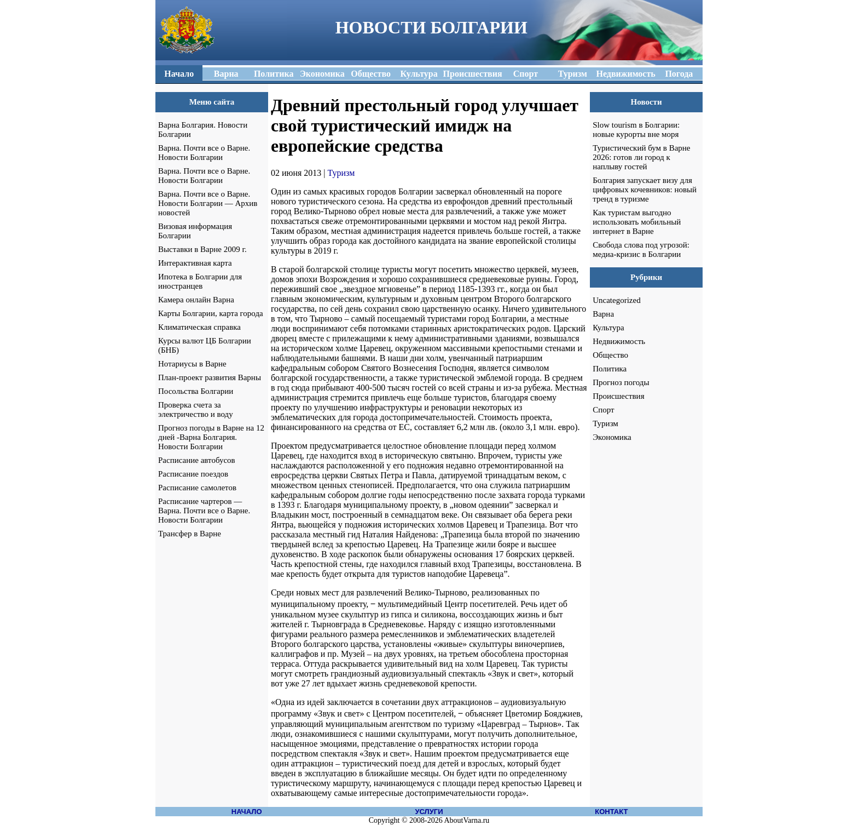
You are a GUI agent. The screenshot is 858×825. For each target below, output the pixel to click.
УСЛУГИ (429, 811)
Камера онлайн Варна (196, 299)
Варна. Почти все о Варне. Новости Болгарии (204, 153)
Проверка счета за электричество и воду (195, 409)
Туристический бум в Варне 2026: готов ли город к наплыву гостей (641, 157)
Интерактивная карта (195, 263)
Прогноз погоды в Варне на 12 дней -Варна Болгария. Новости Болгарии (211, 437)
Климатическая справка (199, 327)
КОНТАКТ (611, 811)
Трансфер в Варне (189, 533)
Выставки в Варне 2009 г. (202, 249)
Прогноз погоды (621, 382)
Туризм (341, 172)
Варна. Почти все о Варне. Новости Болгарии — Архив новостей (207, 203)
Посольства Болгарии (195, 391)
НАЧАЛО (246, 811)
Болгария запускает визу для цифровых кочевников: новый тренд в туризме (645, 189)
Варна (603, 314)
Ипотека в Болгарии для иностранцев (200, 281)
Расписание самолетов (197, 487)
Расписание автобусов (196, 460)
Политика (610, 368)
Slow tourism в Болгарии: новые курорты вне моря (636, 130)
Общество (610, 355)
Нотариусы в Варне (192, 363)
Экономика (612, 437)
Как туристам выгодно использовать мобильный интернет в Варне (637, 222)
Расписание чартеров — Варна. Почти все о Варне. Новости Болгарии (204, 510)
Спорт (603, 409)
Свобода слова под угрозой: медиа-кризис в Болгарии (641, 249)
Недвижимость (619, 341)
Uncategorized (616, 300)
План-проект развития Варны (209, 377)
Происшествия (618, 396)
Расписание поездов (193, 473)
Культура (608, 327)
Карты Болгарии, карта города (210, 313)
